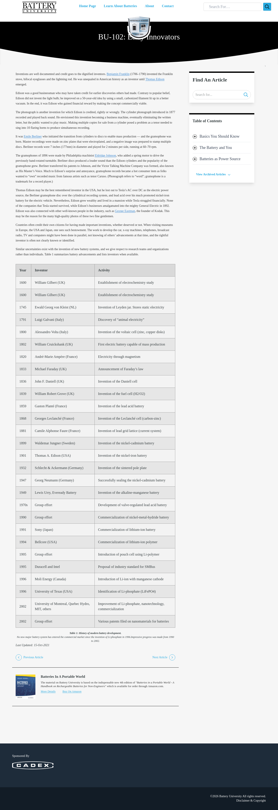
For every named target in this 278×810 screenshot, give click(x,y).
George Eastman (125, 211)
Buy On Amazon (72, 691)
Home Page (87, 6)
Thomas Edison (155, 79)
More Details (48, 691)
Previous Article (29, 657)
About (149, 6)
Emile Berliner (33, 136)
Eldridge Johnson (105, 155)
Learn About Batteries (120, 6)
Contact (168, 6)
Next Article (163, 657)
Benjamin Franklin (118, 74)
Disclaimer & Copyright (251, 800)
